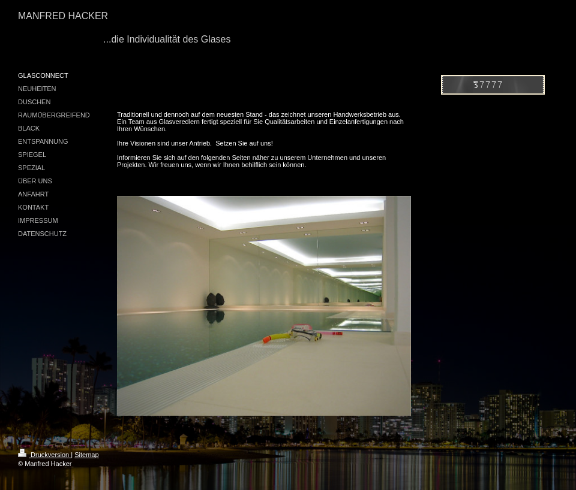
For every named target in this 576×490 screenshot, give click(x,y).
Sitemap (86, 454)
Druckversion (44, 454)
